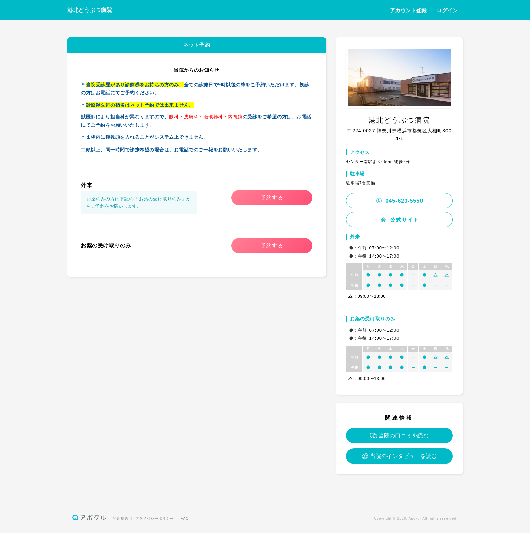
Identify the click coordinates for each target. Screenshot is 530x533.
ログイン (447, 10)
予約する (272, 197)
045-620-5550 (399, 200)
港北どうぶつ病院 (89, 10)
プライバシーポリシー (154, 518)
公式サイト (399, 219)
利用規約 (120, 518)
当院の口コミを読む (399, 435)
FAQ (184, 518)
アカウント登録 (408, 10)
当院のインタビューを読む (399, 456)
